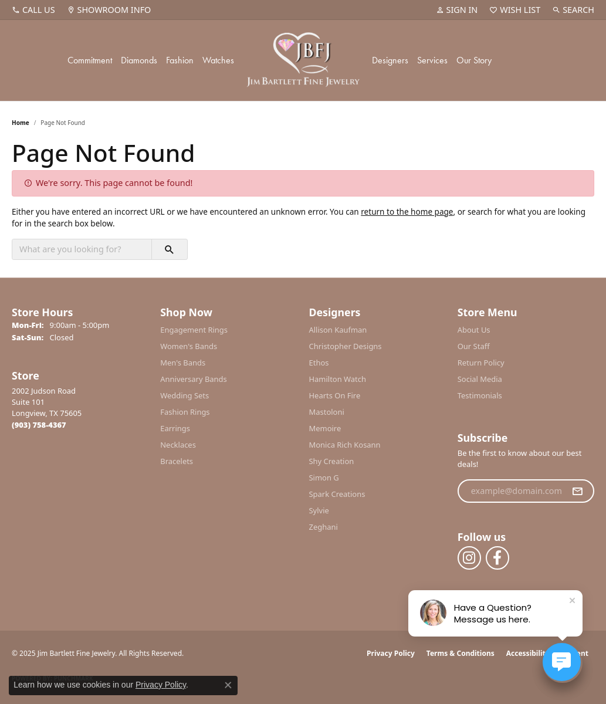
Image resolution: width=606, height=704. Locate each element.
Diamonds (139, 60)
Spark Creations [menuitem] (337, 494)
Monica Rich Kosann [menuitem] (345, 444)
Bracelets (176, 461)
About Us (474, 329)
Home (20, 123)
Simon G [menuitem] (324, 477)
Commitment (89, 60)
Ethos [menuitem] (319, 362)
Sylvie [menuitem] (319, 510)
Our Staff (474, 346)
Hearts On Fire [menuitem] (335, 395)
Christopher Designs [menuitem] (345, 346)
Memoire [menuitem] (325, 428)
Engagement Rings (194, 329)
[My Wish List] (514, 10)
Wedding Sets (184, 395)
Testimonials (480, 395)
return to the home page (407, 211)
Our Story (474, 60)
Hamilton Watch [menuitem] (338, 379)
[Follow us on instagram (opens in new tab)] (469, 558)
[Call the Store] (39, 424)
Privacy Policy (391, 653)
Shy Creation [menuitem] (331, 461)
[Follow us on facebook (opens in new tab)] (497, 558)
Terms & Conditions (460, 653)
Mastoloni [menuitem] (326, 412)
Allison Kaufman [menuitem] (338, 329)
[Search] (573, 10)
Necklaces (178, 444)
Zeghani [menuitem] (323, 527)
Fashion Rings (184, 412)
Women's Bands (188, 346)
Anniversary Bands (193, 379)
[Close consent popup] (228, 685)
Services (432, 60)
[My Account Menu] (457, 10)
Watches (218, 60)
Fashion (180, 60)
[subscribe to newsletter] (577, 491)
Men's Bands (182, 362)
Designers (390, 60)
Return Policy (481, 362)
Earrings (175, 428)
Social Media (480, 379)
